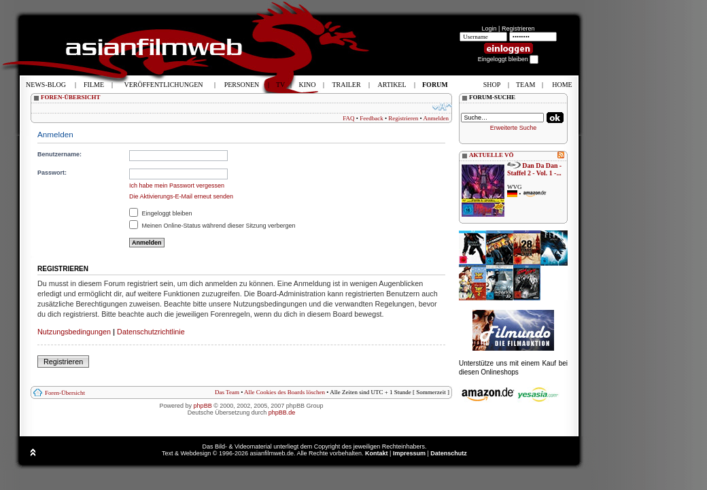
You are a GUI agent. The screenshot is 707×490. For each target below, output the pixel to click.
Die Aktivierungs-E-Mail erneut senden (181, 196)
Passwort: (52, 172)
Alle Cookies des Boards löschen (284, 392)
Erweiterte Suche (513, 127)
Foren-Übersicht (65, 392)
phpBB (203, 405)
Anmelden (436, 118)
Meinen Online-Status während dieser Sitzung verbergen (212, 225)
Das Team (227, 392)
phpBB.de (282, 412)
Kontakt (376, 453)
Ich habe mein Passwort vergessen (176, 185)
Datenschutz (448, 453)
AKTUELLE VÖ (491, 155)
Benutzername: (59, 154)
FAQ (348, 118)
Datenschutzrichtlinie (151, 332)
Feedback (371, 118)
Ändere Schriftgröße (442, 107)
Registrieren (518, 28)
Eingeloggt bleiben (160, 213)
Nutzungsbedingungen (74, 332)
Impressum (409, 453)
